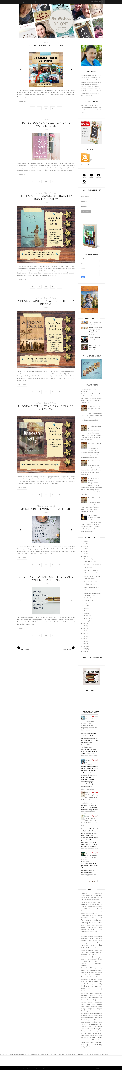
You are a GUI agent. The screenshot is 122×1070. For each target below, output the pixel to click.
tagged (95, 1013)
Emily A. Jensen (86, 861)
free (101, 954)
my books (94, 984)
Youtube (84, 182)
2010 (84, 646)
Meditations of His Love (89, 979)
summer (83, 1013)
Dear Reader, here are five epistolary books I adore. (94, 409)
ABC (93, 918)
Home (19, 2)
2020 (46, 42)
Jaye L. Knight (89, 764)
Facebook (84, 176)
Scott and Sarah (89, 1006)
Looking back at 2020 (46, 45)
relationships (98, 1002)
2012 (84, 641)
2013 (84, 638)
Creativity (95, 940)
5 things (93, 902)
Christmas (99, 934)
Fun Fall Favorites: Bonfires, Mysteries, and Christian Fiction (94, 517)
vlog (96, 1031)
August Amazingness (88, 927)
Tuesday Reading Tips (95, 1029)
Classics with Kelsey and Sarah (92, 938)
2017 (84, 628)
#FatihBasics (98, 893)
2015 (84, 633)
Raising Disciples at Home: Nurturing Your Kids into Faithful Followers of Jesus (89, 820)
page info (92, 995)
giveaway (95, 957)
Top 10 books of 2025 (95, 322)
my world (95, 988)
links (88, 972)
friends (83, 957)
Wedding (94, 1033)
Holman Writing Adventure (91, 961)
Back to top (100, 1068)
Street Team (98, 1011)
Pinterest (98, 176)
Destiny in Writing (65, 2)
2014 (84, 636)
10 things (46, 120)
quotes (100, 1000)
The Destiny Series (87, 1020)
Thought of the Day (87, 1026)
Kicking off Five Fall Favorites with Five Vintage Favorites (94, 481)
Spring (88, 1011)
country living (86, 940)
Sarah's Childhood (96, 1004)
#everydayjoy (84, 893)
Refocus (90, 1002)
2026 (84, 541)
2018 (84, 626)
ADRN (100, 917)
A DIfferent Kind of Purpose (94, 906)
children (89, 934)
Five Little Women (94, 954)
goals (100, 957)
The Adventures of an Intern (93, 1017)
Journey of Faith (29, 2)
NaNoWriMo (84, 993)
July (85, 605)
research (83, 1004)
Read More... (22, 101)
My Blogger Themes (28, 1067)
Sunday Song (89, 1013)
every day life (91, 946)
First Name (84, 201)
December (87, 559)
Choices (93, 934)
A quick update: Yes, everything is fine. (94, 346)
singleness (91, 1009)
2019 (84, 623)
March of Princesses (94, 977)
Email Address (88, 196)
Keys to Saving (98, 968)
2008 (84, 651)
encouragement (86, 943)
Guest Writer (85, 959)
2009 (84, 649)
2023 (84, 549)
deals (100, 940)
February (87, 618)
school (82, 1006)
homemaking (84, 963)
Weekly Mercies (89, 1035)
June (85, 608)
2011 (84, 643)
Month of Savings (87, 981)
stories (92, 1011)
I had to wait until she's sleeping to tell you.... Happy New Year (95, 330)
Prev (20, 70)
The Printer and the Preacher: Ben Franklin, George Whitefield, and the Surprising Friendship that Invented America (89, 723)
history (94, 959)
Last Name (84, 206)
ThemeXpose (47, 1067)
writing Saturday (91, 1044)
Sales (88, 1004)
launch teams (98, 970)
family (90, 950)
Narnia (91, 993)
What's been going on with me (46, 509)
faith (86, 948)
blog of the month (92, 931)
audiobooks (99, 925)
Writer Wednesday (96, 1042)
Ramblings (83, 1002)
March (86, 615)
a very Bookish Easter (92, 911)
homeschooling (92, 965)
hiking (91, 959)
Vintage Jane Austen (87, 1031)
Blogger (99, 1)
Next (71, 70)
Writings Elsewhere (86, 1047)
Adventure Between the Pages (47, 2)
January (86, 621)
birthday (83, 931)
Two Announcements (95, 337)
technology (91, 1015)
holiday (99, 959)
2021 (84, 554)
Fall (86, 950)
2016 (84, 631)
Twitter (91, 176)
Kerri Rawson (85, 801)
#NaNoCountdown (85, 895)
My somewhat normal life (46, 506)
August (86, 603)
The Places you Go (96, 1022)
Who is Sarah (78, 2)
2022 (84, 551)
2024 (84, 546)
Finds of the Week (90, 952)
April (85, 613)
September (87, 600)
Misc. (100, 979)
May (85, 610)
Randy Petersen (86, 731)
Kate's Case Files (87, 968)
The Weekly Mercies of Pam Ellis (91, 1024)
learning (83, 972)
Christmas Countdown (88, 936)
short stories (98, 1006)
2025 (84, 543)
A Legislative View (86, 909)
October (86, 598)
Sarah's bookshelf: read (95, 713)
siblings (83, 1009)
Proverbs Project (92, 1000)
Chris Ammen (85, 826)
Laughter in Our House (88, 970)
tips (96, 1026)
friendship (89, 957)
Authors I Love (95, 929)
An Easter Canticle (90, 925)
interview (99, 966)
